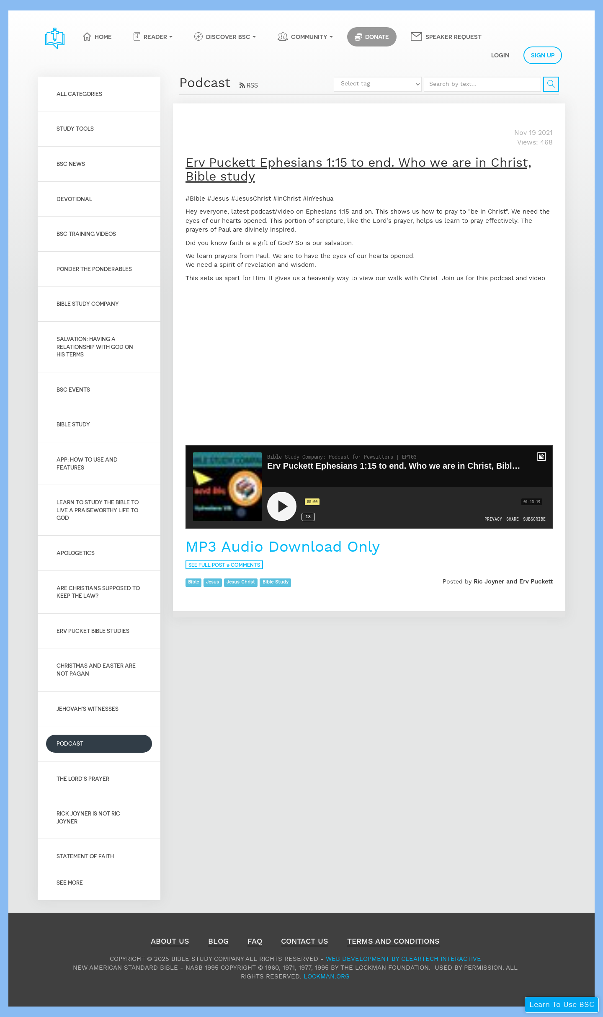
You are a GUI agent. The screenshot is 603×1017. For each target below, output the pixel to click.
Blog (218, 942)
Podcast (70, 743)
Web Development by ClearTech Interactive (403, 959)
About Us (170, 942)
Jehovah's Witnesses (88, 708)
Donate (372, 37)
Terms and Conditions (393, 942)
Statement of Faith (85, 856)
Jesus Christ (241, 582)
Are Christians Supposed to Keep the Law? (98, 592)
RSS (249, 85)
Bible (193, 582)
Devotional (74, 199)
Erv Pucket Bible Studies (93, 630)
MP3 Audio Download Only (285, 547)
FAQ (254, 942)
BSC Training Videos (86, 233)
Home (103, 36)
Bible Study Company (88, 303)
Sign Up (542, 55)
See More (70, 882)
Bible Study (73, 424)
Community (309, 36)
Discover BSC (228, 36)
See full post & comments (224, 565)
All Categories (79, 93)
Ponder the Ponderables (94, 269)
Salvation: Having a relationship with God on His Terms (95, 346)
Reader (155, 36)
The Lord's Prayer (83, 778)
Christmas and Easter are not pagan (96, 669)
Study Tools (75, 128)
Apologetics (76, 553)
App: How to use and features (87, 463)
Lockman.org (327, 977)
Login (500, 55)
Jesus (212, 582)
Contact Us (304, 942)
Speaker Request (453, 36)
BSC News (71, 163)
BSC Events (73, 389)
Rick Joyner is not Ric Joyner (88, 817)
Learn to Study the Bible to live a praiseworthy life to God (98, 510)
